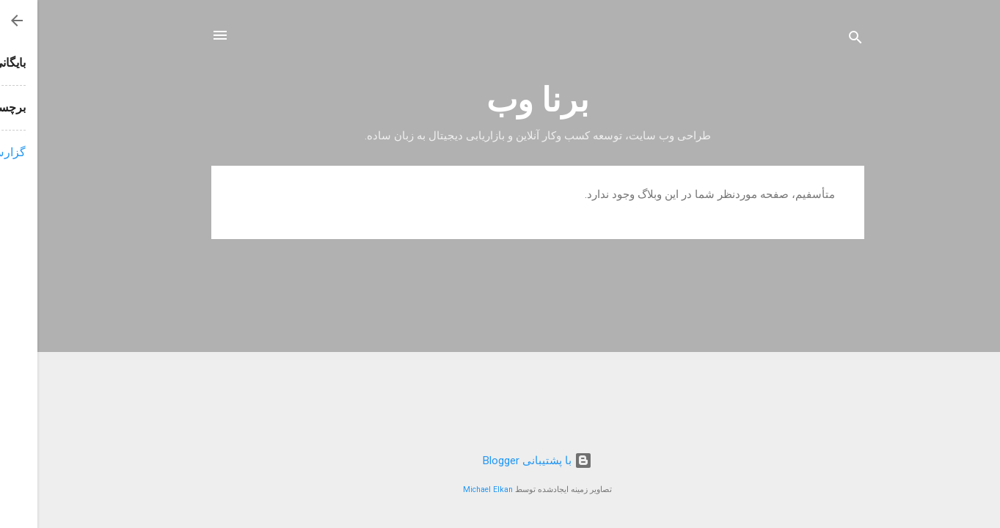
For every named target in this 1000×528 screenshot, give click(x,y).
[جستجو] (818, 40)
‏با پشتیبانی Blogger (500, 460)
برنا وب (500, 100)
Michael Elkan (450, 489)
